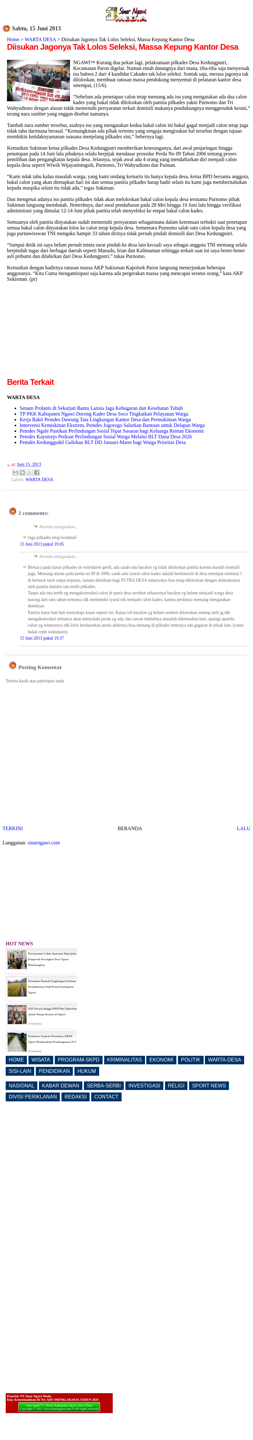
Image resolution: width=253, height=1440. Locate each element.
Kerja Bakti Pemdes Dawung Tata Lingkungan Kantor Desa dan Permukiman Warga (105, 419)
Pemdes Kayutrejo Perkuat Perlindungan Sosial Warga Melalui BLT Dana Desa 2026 (106, 436)
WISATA (41, 1059)
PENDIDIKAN (54, 1071)
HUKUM (87, 1071)
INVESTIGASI (144, 1085)
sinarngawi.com (44, 842)
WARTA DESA (40, 39)
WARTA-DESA (224, 1059)
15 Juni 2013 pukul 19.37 (42, 638)
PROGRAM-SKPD (79, 1059)
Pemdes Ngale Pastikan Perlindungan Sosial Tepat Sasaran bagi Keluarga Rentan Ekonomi (112, 431)
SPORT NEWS (209, 1085)
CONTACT (106, 1096)
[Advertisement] (60, 332)
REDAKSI (76, 1096)
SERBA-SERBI (104, 1085)
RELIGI (176, 1085)
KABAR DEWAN (60, 1085)
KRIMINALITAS (124, 1059)
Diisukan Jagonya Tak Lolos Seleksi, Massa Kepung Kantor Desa (122, 46)
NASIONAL (22, 1085)
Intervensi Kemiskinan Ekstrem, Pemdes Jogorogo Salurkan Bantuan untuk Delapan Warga (112, 425)
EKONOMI (161, 1059)
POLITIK (190, 1059)
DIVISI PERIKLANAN (33, 1096)
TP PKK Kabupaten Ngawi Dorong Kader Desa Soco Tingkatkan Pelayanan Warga (104, 413)
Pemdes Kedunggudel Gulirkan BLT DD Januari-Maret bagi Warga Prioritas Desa (103, 442)
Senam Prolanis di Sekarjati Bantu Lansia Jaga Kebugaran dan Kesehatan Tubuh (101, 408)
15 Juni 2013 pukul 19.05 (42, 544)
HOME (16, 1059)
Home (13, 39)
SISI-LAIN (20, 1071)
